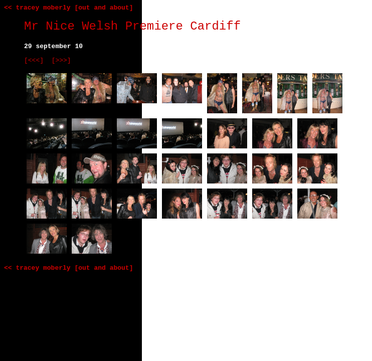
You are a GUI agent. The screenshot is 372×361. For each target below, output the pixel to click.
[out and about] (103, 8)
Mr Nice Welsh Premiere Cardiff (132, 26)
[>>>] (61, 60)
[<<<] (34, 60)
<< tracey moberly (37, 8)
